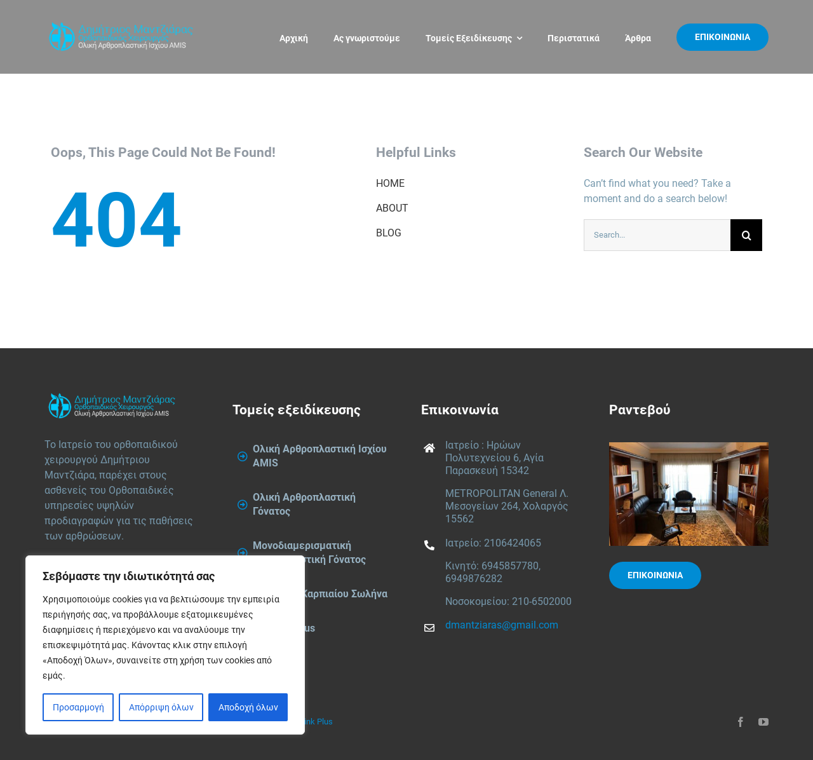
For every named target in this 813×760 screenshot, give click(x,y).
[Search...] (657, 235)
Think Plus (314, 721)
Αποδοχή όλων (248, 707)
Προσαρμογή (78, 707)
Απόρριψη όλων (161, 707)
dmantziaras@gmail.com (501, 625)
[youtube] (763, 722)
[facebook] (741, 722)
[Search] (746, 235)
